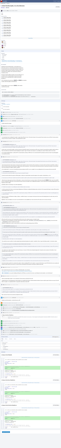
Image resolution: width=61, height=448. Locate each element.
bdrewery (4, 55)
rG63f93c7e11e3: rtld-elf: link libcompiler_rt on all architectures (12, 61)
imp (4, 47)
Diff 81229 (14, 297)
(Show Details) (18, 308)
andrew (5, 42)
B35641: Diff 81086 (19, 128)
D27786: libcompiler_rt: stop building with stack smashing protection (23, 310)
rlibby (8, 10)
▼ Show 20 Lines (36, 357)
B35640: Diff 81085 (19, 118)
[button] (60, 1)
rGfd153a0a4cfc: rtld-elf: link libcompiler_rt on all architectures (12, 60)
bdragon (5, 43)
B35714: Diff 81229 (19, 304)
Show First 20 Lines (24, 357)
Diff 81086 (14, 120)
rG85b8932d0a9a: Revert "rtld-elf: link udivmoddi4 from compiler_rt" (21, 330)
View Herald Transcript (22, 114)
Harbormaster (5, 118)
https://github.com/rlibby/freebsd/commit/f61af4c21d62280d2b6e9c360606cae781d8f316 (17, 270)
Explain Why (38, 327)
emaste (5, 45)
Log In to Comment (6, 431)
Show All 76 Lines (30, 357)
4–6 (3, 316)
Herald (4, 114)
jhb (3, 56)
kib (3, 57)
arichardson (5, 54)
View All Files (30, 38)
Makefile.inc (6, 346)
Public (8, 7)
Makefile (4, 343)
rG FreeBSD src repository (6, 104)
